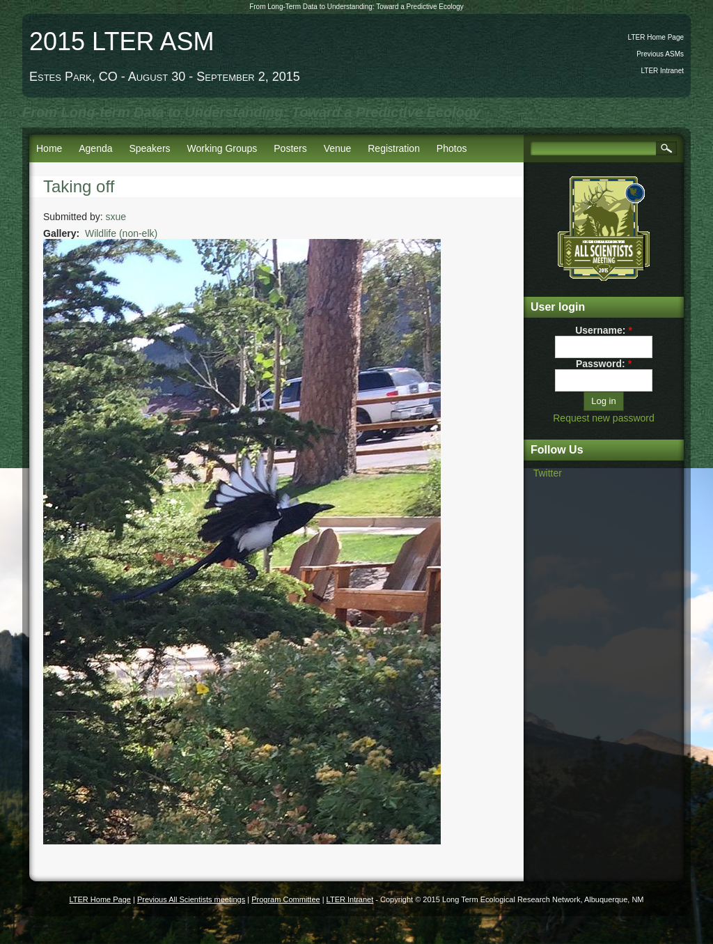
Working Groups (222, 148)
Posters (290, 148)
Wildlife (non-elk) (121, 233)
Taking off (78, 186)
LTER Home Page (656, 37)
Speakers (149, 148)
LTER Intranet (662, 71)
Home (49, 148)
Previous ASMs (660, 54)
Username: (603, 330)
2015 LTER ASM (121, 41)
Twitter (547, 473)
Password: (604, 363)
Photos (452, 148)
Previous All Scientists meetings (191, 899)
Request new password (604, 418)
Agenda (95, 148)
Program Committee (285, 899)
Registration (394, 148)
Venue (338, 148)
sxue (116, 216)
